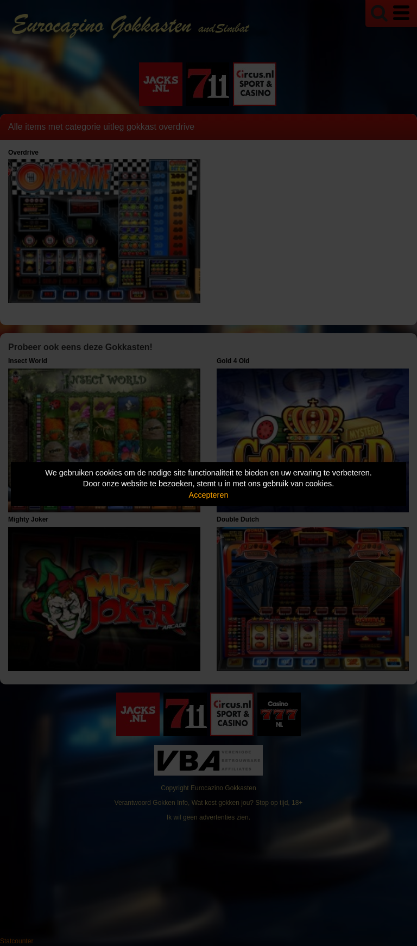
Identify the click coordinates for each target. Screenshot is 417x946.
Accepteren (209, 495)
